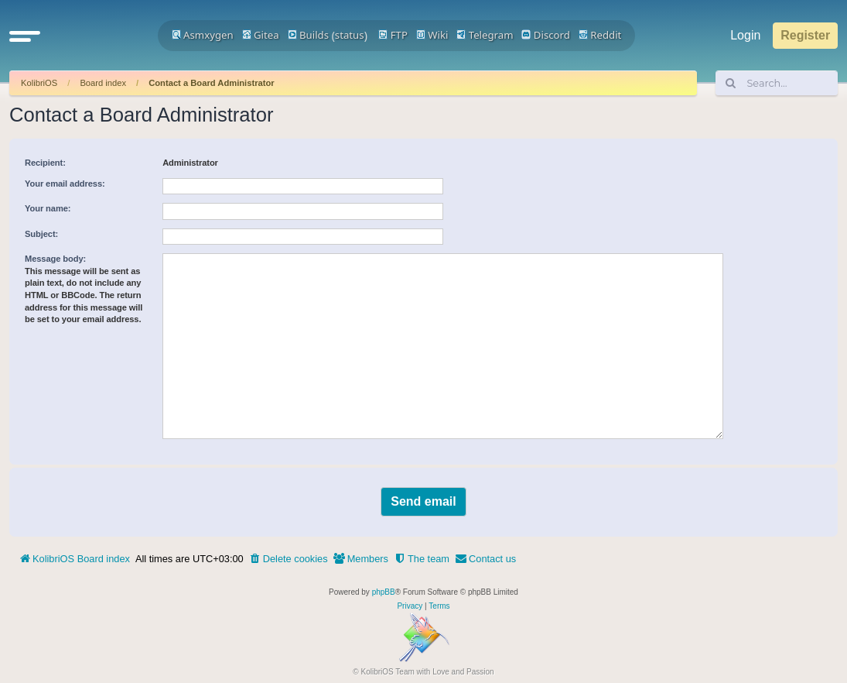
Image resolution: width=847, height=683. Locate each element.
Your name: (47, 208)
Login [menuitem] (745, 35)
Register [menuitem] (805, 35)
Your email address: (65, 183)
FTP (393, 35)
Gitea (260, 35)
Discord (545, 35)
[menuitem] (288, 559)
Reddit (600, 35)
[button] (24, 35)
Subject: (41, 234)
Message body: (55, 258)
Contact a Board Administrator (211, 83)
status (349, 35)
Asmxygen (203, 35)
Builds (308, 35)
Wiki (432, 35)
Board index (103, 83)
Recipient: (45, 162)
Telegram (484, 35)
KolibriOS (39, 83)
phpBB (383, 592)
